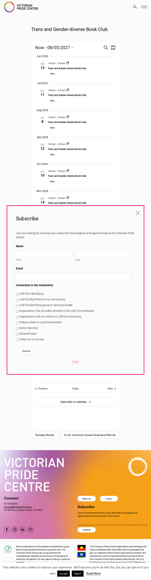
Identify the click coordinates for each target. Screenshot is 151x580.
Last (78, 259)
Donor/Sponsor (28, 328)
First (18, 259)
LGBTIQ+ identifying (31, 293)
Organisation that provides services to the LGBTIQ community (56, 310)
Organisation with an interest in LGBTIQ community (50, 316)
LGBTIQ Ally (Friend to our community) (42, 299)
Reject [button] (77, 573)
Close (75, 361)
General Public (28, 333)
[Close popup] (138, 212)
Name (19, 246)
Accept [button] (63, 573)
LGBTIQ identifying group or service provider (46, 305)
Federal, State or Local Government (40, 322)
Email (19, 268)
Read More (93, 573)
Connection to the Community (34, 285)
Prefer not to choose (31, 339)
